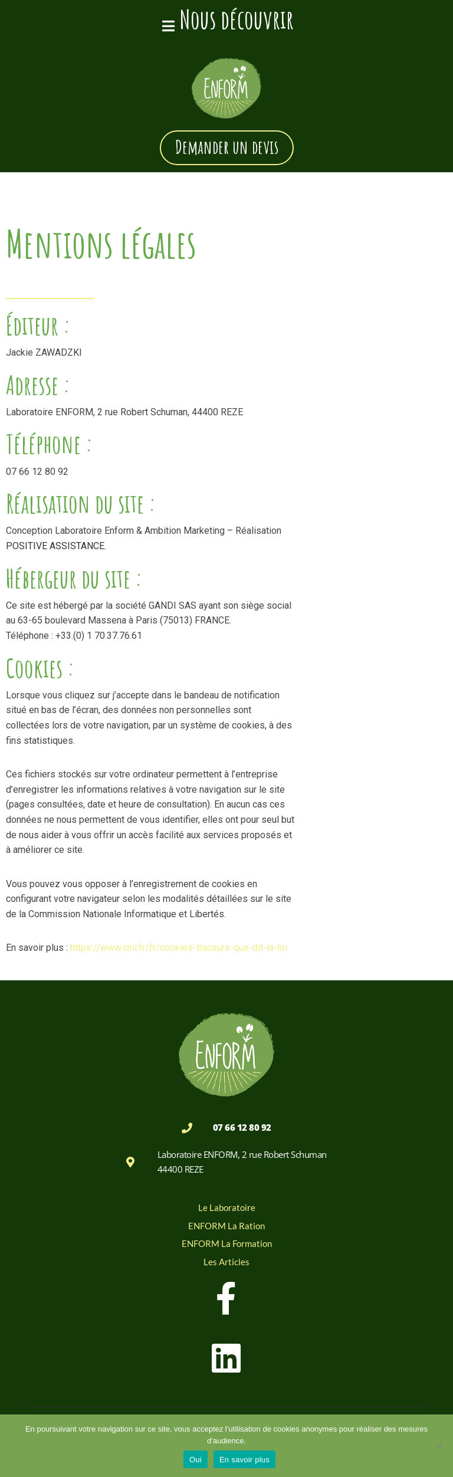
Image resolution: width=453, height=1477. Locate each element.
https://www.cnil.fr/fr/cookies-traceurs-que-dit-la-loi (178, 948)
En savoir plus (244, 1459)
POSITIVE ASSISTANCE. (56, 546)
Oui (195, 1459)
